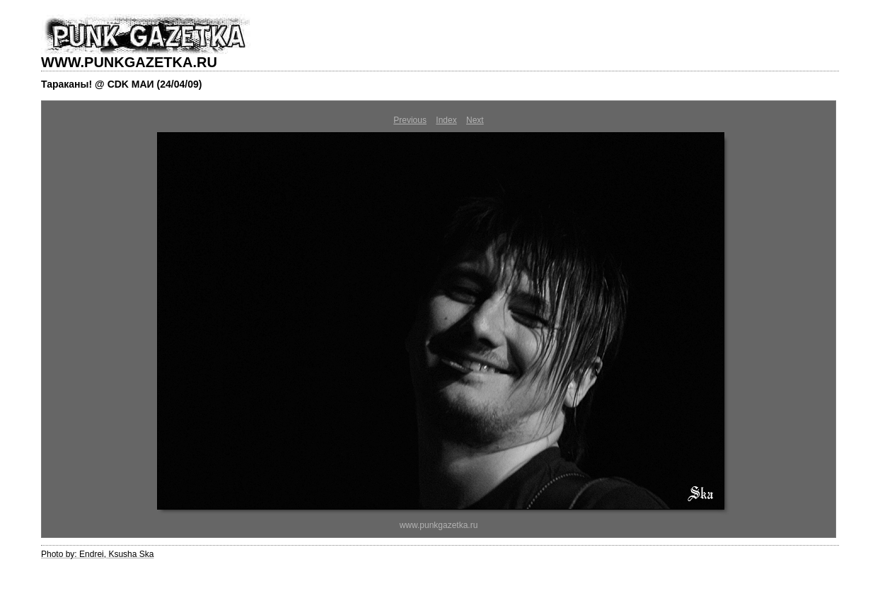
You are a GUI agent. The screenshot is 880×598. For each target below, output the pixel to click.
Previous (410, 120)
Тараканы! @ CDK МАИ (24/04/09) (121, 84)
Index (446, 120)
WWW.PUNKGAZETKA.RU (129, 62)
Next (475, 120)
